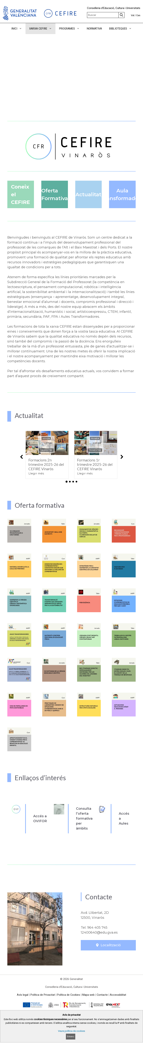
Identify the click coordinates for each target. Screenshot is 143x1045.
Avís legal (22, 994)
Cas (138, 15)
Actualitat (88, 194)
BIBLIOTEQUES (122, 28)
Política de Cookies (68, 994)
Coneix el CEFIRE (20, 194)
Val (132, 15)
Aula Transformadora (122, 194)
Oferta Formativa (54, 194)
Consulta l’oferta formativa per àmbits (84, 818)
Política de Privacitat (42, 994)
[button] (71, 39)
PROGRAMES (71, 28)
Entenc (70, 1036)
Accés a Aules (124, 818)
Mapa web (88, 994)
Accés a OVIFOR (40, 818)
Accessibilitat (118, 994)
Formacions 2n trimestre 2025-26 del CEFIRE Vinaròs (46, 464)
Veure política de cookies (71, 1031)
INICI (18, 28)
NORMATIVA (94, 28)
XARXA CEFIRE (42, 28)
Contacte (102, 994)
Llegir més (36, 473)
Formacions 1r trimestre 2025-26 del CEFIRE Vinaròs (95, 464)
